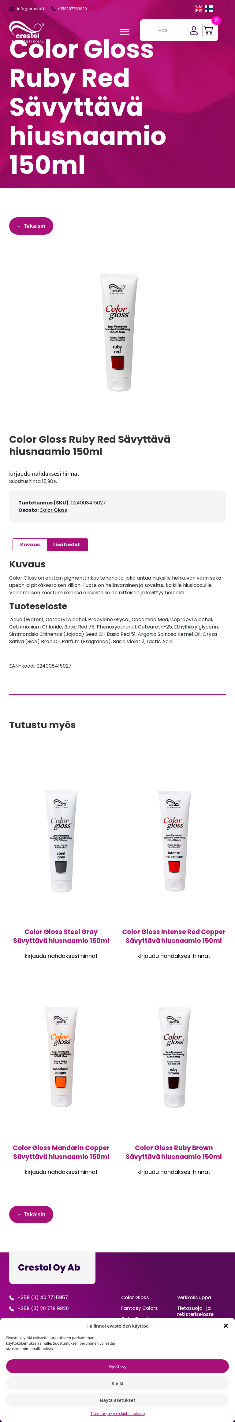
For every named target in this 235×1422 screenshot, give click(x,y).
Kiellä (118, 1383)
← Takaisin (31, 225)
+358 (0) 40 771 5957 (42, 1297)
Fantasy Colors (139, 1308)
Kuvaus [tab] (30, 544)
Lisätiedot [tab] (66, 544)
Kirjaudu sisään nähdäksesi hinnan (117, 474)
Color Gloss (53, 510)
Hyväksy (117, 1366)
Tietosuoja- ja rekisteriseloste (118, 1413)
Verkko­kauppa (194, 1297)
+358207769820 (72, 8)
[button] (226, 1326)
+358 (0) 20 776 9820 (43, 1308)
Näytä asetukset (117, 1400)
